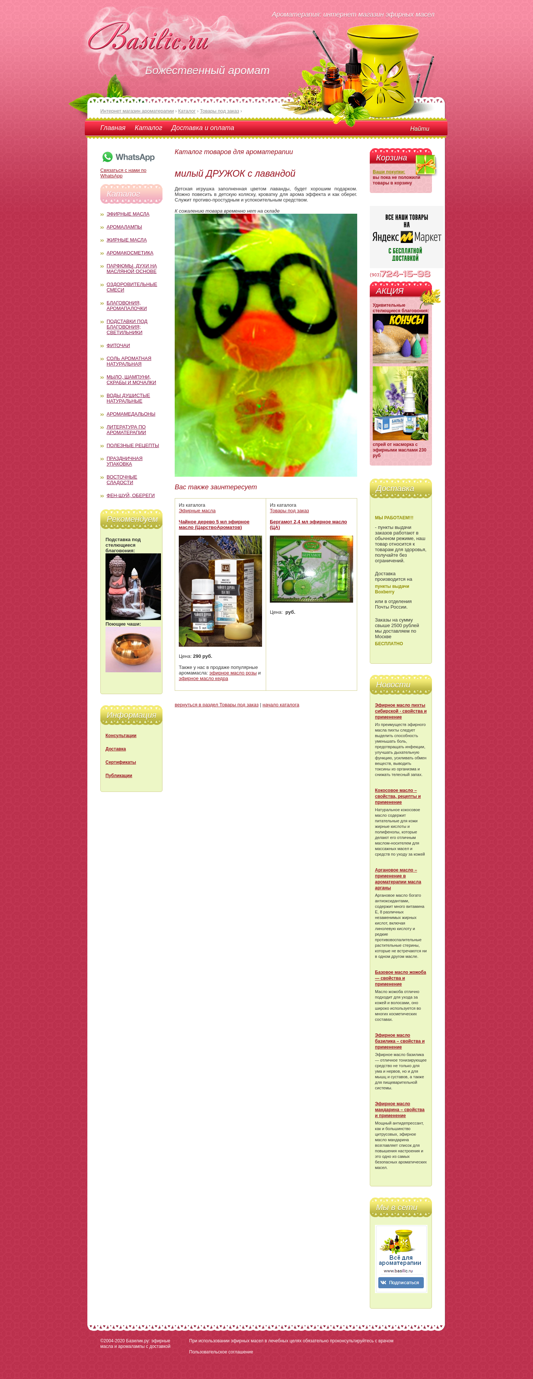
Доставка (115, 749)
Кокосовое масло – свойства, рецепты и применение (398, 796)
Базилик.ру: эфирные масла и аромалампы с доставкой (135, 1343)
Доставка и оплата (202, 127)
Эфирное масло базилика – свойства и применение (400, 1041)
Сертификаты (120, 762)
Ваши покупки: (389, 171)
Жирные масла (127, 240)
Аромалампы (124, 227)
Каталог (148, 127)
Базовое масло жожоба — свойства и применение (400, 978)
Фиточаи (118, 345)
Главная (112, 127)
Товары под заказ (289, 510)
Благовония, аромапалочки (127, 305)
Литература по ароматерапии (126, 429)
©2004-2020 (112, 1340)
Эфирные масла (128, 214)
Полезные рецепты (133, 445)
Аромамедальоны (131, 414)
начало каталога (280, 704)
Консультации (121, 735)
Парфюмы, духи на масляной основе (132, 268)
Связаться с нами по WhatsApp (128, 170)
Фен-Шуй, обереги (131, 495)
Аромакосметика (130, 253)
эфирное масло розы (233, 673)
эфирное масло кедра (203, 678)
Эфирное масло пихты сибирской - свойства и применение (401, 711)
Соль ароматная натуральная (129, 361)
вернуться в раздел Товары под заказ (217, 704)
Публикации (118, 775)
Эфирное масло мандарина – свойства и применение (400, 1109)
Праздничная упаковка (125, 461)
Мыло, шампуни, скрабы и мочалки (131, 379)
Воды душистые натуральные (128, 398)
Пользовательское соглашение (221, 1352)
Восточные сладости (122, 479)
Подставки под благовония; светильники (127, 327)
